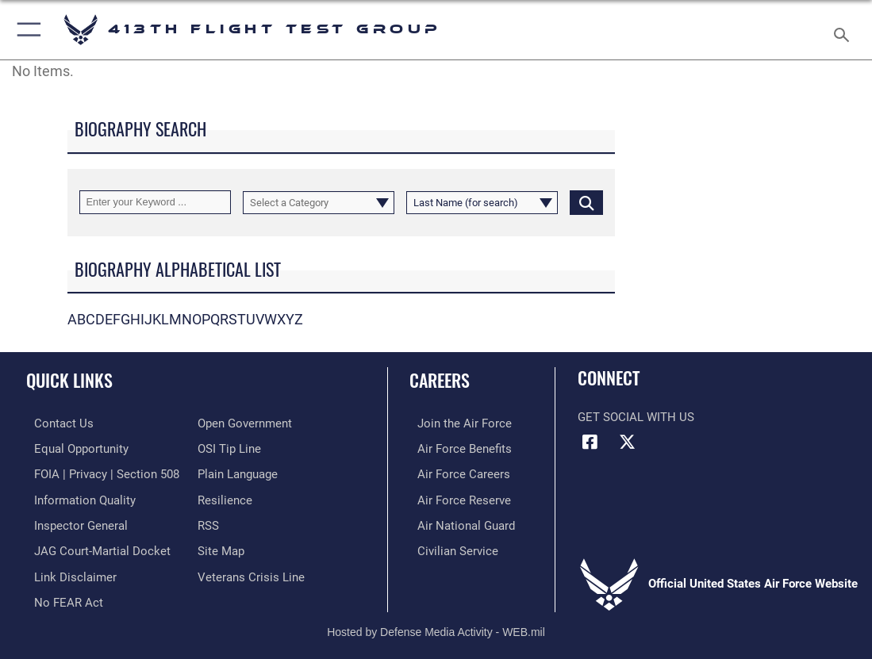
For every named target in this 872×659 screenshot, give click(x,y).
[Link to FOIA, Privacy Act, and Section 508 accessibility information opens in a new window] (98, 472)
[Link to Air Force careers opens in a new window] (455, 472)
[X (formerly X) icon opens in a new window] (628, 442)
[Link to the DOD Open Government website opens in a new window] (245, 423)
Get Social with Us (636, 417)
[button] (26, 29)
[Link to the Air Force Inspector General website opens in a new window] (73, 521)
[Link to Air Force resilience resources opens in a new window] (225, 496)
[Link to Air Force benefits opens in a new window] (456, 447)
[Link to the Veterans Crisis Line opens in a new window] (251, 570)
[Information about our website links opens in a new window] (67, 570)
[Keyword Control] (155, 201)
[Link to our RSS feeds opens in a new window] (208, 521)
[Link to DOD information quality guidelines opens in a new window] (77, 496)
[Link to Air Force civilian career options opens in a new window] (449, 545)
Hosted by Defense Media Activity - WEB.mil (436, 624)
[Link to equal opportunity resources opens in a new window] (73, 447)
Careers (439, 380)
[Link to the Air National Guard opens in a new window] (458, 521)
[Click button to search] (586, 201)
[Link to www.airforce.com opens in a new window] (456, 423)
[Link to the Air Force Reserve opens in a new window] (456, 496)
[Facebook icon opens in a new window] (589, 442)
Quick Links (69, 380)
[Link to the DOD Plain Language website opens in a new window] (238, 472)
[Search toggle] (845, 30)
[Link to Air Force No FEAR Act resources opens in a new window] (60, 595)
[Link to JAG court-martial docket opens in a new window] (94, 545)
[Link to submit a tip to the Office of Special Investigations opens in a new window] (229, 447)
